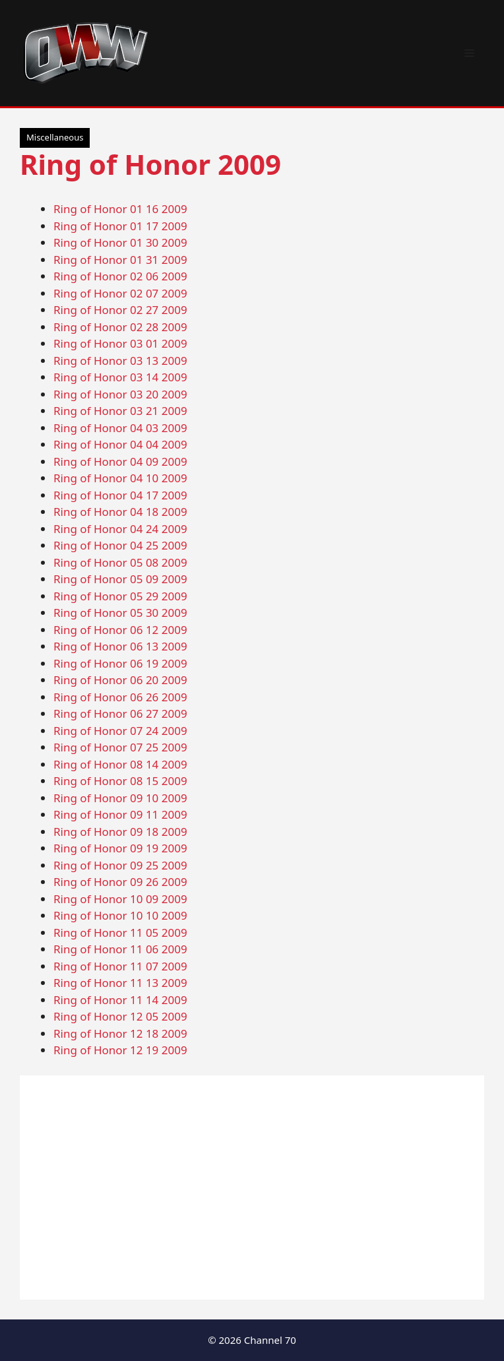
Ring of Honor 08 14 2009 (120, 764)
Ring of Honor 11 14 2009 (120, 999)
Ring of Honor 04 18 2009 (120, 511)
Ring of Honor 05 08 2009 (120, 562)
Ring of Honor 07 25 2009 (120, 747)
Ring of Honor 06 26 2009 (120, 697)
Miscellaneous (54, 137)
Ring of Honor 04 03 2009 (120, 427)
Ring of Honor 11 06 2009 (120, 949)
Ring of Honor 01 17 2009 (120, 226)
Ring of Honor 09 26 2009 (120, 881)
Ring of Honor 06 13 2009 (120, 646)
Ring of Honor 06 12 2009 (120, 629)
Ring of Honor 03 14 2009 (120, 377)
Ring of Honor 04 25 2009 (120, 545)
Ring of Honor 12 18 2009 (120, 1033)
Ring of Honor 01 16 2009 (120, 208)
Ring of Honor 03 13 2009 (120, 360)
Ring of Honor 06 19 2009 (120, 663)
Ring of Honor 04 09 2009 (120, 461)
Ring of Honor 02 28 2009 (120, 326)
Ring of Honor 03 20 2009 (120, 394)
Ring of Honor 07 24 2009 (120, 730)
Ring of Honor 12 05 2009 (120, 1016)
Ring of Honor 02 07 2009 (120, 293)
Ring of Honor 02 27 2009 (120, 309)
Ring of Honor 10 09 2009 (120, 898)
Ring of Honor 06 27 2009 (120, 713)
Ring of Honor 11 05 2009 (120, 932)
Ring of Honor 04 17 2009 (120, 495)
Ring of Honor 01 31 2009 (120, 259)
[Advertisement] (252, 1187)
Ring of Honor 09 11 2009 (120, 814)
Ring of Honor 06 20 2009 (120, 679)
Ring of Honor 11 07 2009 (120, 966)
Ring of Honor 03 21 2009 (120, 410)
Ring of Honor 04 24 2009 (120, 528)
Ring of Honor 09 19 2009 (120, 848)
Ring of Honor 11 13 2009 (120, 982)
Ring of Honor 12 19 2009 (120, 1050)
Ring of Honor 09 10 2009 (120, 798)
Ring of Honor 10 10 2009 (120, 915)
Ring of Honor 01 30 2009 (120, 242)
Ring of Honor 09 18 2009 (120, 831)
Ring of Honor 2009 (150, 164)
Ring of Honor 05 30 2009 (120, 612)
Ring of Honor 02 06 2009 (120, 276)
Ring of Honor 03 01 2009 (120, 343)
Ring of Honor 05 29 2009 (120, 596)
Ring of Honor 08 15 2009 (120, 780)
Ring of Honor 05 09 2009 (120, 578)
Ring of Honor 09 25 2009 (120, 865)
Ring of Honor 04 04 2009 (120, 444)
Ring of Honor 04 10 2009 (120, 478)
